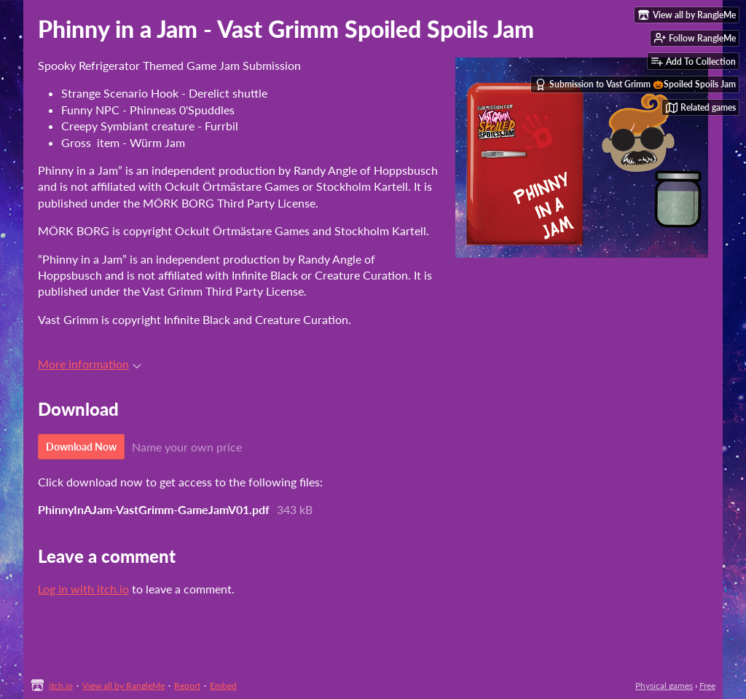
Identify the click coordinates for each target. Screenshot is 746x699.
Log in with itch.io (83, 589)
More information (89, 364)
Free (707, 685)
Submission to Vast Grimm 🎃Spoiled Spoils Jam (635, 84)
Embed (223, 685)
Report (187, 685)
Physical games (664, 685)
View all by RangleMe (123, 685)
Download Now (81, 447)
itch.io (61, 685)
